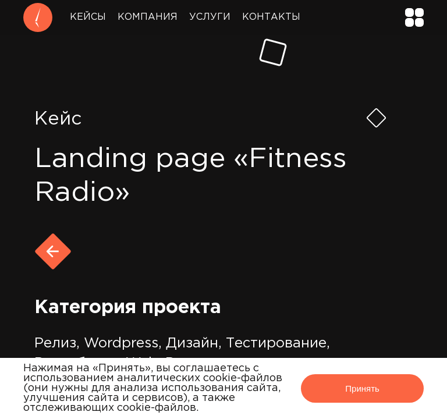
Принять (362, 388)
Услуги (209, 17)
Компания (148, 17)
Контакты (271, 17)
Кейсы (88, 17)
